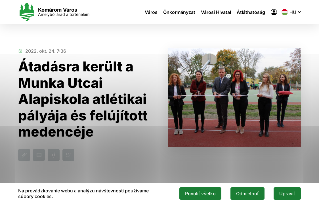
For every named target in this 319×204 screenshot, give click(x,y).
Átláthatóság (251, 12)
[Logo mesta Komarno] (53, 12)
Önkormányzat (179, 12)
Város (151, 12)
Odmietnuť (247, 193)
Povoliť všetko (200, 193)
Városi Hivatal (216, 12)
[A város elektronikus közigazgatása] (274, 12)
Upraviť (287, 193)
